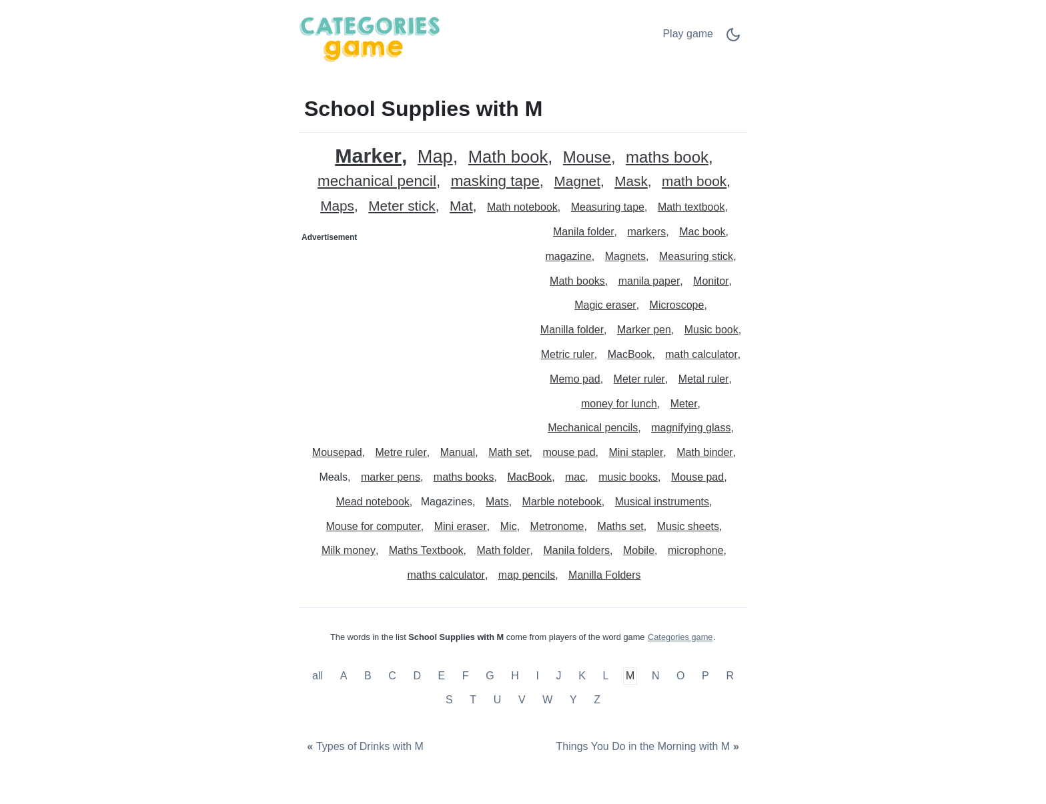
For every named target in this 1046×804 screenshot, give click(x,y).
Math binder (704, 452)
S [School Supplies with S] (449, 699)
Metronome (557, 526)
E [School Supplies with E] (442, 676)
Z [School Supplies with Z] (597, 699)
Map (435, 157)
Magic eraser (605, 305)
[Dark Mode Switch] (733, 39)
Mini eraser (460, 526)
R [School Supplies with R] (730, 676)
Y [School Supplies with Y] (573, 699)
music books (628, 477)
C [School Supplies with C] (392, 676)
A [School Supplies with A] (344, 676)
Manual (457, 452)
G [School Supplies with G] (490, 676)
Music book (711, 329)
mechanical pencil (377, 182)
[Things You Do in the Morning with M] (649, 747)
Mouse (587, 158)
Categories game (680, 637)
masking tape (495, 182)
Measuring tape (607, 207)
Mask (631, 182)
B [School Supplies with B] (368, 676)
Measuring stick (696, 256)
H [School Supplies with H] (515, 676)
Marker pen (644, 329)
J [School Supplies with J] (559, 676)
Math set (508, 452)
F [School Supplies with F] (465, 676)
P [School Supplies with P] (705, 676)
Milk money (349, 550)
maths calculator (446, 575)
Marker (368, 156)
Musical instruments (662, 501)
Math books (577, 281)
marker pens (390, 477)
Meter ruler (639, 379)
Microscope (677, 305)
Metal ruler (703, 379)
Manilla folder (572, 329)
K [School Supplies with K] (582, 676)
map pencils (526, 575)
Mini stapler (635, 452)
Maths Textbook (426, 550)
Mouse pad (697, 477)
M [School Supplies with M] (630, 676)
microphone (696, 550)
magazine (568, 256)
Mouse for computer (373, 526)
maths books (464, 477)
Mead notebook (373, 501)
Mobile (638, 550)
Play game (687, 33)
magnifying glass (690, 427)
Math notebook (522, 207)
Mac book (702, 231)
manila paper (649, 281)
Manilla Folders (604, 575)
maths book (667, 158)
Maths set (620, 526)
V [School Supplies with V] (522, 699)
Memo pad (575, 379)
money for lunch (619, 403)
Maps (337, 206)
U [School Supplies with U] (498, 699)
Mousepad (337, 452)
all (319, 676)
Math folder (503, 550)
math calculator (701, 354)
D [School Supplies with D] (417, 676)
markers (647, 231)
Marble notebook (562, 501)
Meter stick (402, 206)
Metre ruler (400, 452)
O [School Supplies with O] (680, 676)
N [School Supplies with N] (656, 676)
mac (575, 477)
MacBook (630, 354)
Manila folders (576, 550)
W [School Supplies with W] (547, 699)
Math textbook (691, 207)
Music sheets (688, 526)
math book (694, 182)
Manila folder (583, 231)
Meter (684, 403)
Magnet (577, 182)
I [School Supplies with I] (537, 676)
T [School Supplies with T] (473, 699)
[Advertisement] (412, 331)
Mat (461, 206)
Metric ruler (567, 354)
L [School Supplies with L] (605, 676)
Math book (508, 157)
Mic (508, 526)
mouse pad (568, 452)
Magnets (625, 256)
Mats (497, 501)
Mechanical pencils (593, 427)
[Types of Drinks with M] (363, 747)
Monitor (710, 281)
